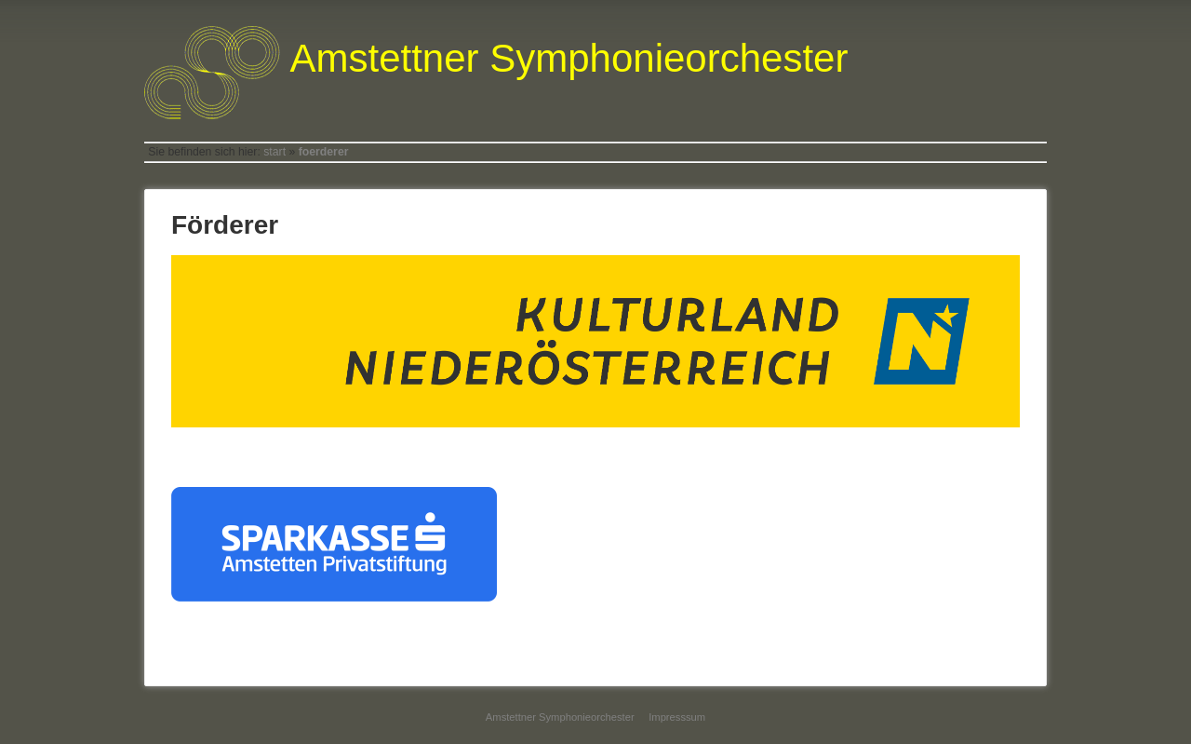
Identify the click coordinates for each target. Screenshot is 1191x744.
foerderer (324, 151)
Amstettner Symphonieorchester (560, 717)
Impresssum (677, 717)
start (274, 151)
